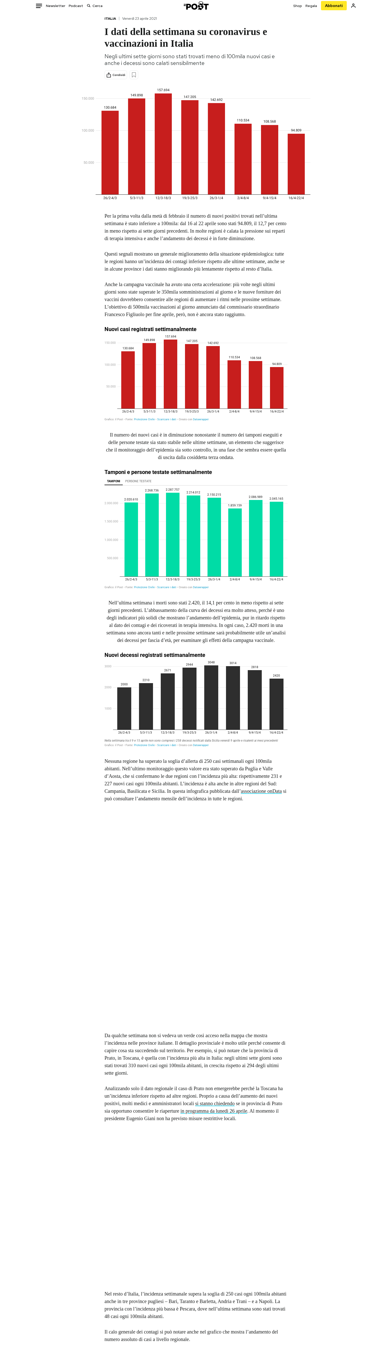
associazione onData (261, 791)
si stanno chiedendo (215, 1103)
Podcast (76, 5)
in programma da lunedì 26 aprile (213, 1111)
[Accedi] (353, 5)
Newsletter (55, 5)
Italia (110, 18)
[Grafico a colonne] (196, 530)
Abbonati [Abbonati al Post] (334, 5)
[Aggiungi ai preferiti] (134, 75)
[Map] (196, 1206)
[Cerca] (88, 5)
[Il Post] (196, 5)
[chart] (196, 375)
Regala (311, 5)
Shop (297, 5)
